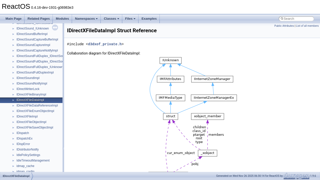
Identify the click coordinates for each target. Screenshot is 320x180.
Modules (62, 18)
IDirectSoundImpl (28, 78)
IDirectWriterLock (28, 89)
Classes (111, 18)
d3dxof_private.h (105, 44)
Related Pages (39, 18)
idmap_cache (25, 166)
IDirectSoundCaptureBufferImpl (37, 39)
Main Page (14, 18)
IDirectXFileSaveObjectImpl (34, 127)
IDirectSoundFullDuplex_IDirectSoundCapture (47, 61)
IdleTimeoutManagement (33, 160)
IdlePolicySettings (28, 155)
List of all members (307, 26)
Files (130, 18)
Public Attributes (284, 26)
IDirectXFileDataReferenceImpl (37, 105)
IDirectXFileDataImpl (30, 100)
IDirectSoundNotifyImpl (31, 83)
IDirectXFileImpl (27, 116)
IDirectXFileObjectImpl (31, 122)
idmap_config (25, 171)
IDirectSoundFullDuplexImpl (35, 72)
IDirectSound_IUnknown (32, 28)
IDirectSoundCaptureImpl (33, 45)
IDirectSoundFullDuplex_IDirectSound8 (42, 56)
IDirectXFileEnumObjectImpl (35, 111)
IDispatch (22, 133)
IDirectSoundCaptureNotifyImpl (37, 50)
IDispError (23, 144)
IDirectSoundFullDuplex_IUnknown (39, 67)
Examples (149, 18)
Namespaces (86, 18)
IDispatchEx (24, 138)
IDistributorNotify (27, 149)
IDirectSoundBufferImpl (32, 34)
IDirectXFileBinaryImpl (31, 94)
